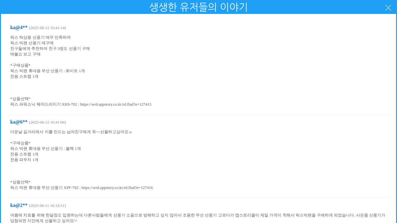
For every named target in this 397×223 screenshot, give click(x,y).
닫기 (388, 7)
